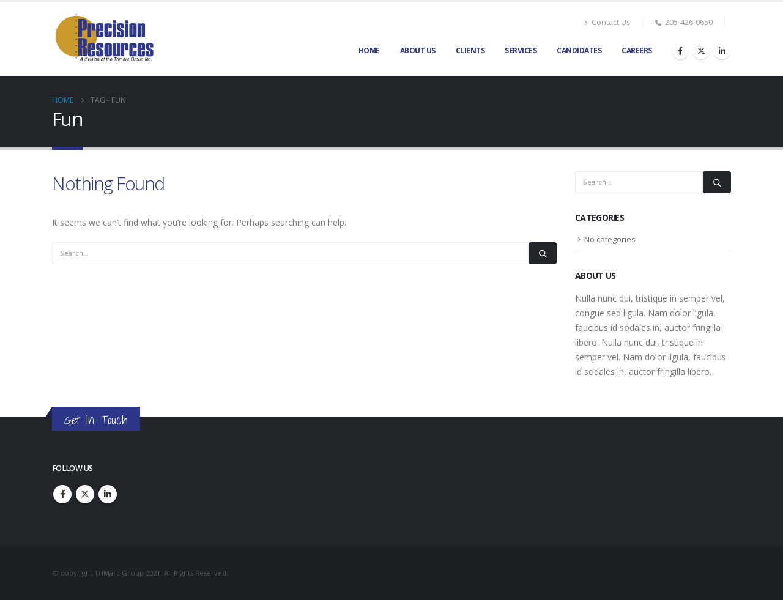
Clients (470, 50)
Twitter (85, 494)
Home (369, 50)
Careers (637, 50)
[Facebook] (680, 50)
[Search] (543, 253)
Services (520, 50)
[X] (701, 50)
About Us (418, 50)
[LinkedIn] (721, 50)
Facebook (62, 494)
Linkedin (107, 494)
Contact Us (607, 22)
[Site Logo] (104, 39)
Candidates (579, 50)
